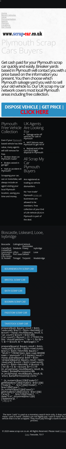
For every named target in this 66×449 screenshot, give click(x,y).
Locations (5, 25)
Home (4, 13)
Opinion (5, 23)
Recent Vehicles (8, 15)
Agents (4, 21)
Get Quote (6, 27)
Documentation (8, 19)
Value (3, 17)
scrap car (37, 195)
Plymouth (17, 140)
